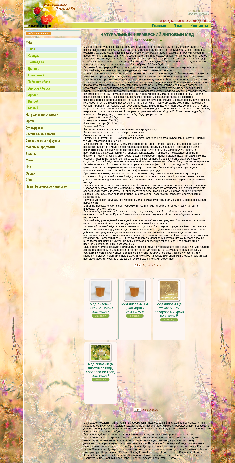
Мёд (150, 40)
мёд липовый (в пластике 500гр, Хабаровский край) (100, 368)
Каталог (139, 40)
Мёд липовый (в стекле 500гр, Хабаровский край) (169, 308)
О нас (178, 25)
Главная (159, 25)
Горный (33, 107)
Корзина (198, 12)
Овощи (30, 173)
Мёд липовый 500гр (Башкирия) (101, 306)
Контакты (199, 25)
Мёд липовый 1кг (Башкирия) (134, 306)
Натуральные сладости (42, 114)
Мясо (29, 160)
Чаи (28, 166)
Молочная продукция (40, 147)
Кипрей (33, 101)
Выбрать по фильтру (39, 33)
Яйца (29, 179)
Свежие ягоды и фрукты (43, 140)
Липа (31, 49)
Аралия (33, 94)
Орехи (30, 120)
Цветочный (36, 75)
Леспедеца (36, 62)
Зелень (31, 153)
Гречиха (33, 68)
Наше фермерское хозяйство (46, 186)
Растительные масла (40, 134)
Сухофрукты (34, 127)
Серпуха (33, 55)
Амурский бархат (40, 88)
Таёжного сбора (39, 81)
